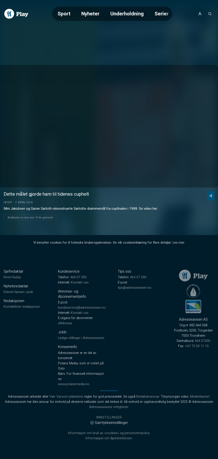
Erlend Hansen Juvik (18, 292)
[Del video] (210, 195)
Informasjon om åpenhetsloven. (109, 438)
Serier (162, 14)
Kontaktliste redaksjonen (22, 307)
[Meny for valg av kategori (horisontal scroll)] (112, 14)
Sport (64, 14)
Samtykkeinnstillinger (109, 423)
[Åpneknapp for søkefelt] (209, 13)
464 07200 (202, 341)
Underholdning (127, 14)
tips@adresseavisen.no (134, 288)
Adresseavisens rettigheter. (109, 407)
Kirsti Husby (12, 277)
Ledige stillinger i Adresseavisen (81, 338)
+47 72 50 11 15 (197, 346)
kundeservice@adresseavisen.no (82, 308)
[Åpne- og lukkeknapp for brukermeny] (199, 13)
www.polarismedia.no (73, 384)
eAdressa (65, 323)
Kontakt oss (80, 282)
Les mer (178, 243)
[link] (16, 13)
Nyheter (90, 14)
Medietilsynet (199, 397)
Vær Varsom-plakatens (66, 397)
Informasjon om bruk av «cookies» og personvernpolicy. (109, 433)
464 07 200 (78, 277)
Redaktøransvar (147, 397)
